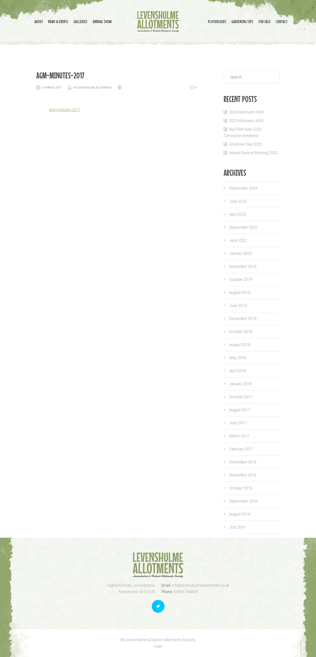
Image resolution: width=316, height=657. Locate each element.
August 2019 (239, 292)
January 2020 (240, 253)
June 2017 (238, 423)
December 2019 (242, 266)
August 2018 (239, 344)
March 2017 (239, 436)
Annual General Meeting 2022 (253, 152)
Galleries (74, 21)
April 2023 (237, 214)
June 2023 (238, 201)
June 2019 (238, 305)
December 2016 (242, 462)
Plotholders (217, 21)
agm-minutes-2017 (64, 110)
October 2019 (240, 279)
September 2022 (243, 227)
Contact (291, 21)
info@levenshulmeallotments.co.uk (200, 585)
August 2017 (239, 410)
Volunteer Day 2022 (245, 144)
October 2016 (240, 488)
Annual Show (99, 21)
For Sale (271, 21)
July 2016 (237, 527)
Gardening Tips (246, 21)
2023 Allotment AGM (246, 120)
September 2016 (243, 501)
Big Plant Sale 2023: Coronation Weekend (243, 132)
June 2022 (238, 240)
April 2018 (237, 370)
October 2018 (240, 331)
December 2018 (242, 318)
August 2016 (239, 514)
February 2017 (241, 449)
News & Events (48, 21)
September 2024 (243, 188)
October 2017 (240, 397)
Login (158, 646)
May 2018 (237, 357)
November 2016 (242, 475)
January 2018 (240, 384)
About (25, 21)
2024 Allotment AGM (246, 112)
